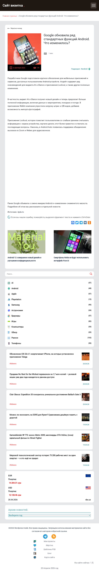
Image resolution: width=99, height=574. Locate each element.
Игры (13, 321)
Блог (50, 553)
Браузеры (15, 316)
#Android (86, 69)
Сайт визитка (13, 5)
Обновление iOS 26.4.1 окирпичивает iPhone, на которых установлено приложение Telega (42, 355)
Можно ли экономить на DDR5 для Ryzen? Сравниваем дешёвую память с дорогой (43, 416)
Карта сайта (49, 557)
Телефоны (16, 343)
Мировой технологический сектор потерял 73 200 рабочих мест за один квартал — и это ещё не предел (43, 457)
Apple (13, 294)
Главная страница (10, 16)
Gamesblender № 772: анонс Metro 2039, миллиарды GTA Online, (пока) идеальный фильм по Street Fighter (41, 436)
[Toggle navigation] (93, 5)
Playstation (16, 299)
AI (12, 283)
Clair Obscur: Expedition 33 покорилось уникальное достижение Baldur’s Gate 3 (45, 394)
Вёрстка (49, 545)
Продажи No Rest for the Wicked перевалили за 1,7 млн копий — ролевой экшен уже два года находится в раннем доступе (43, 375)
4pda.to (21, 212)
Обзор (14, 332)
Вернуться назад (15, 28)
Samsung (15, 305)
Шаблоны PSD (50, 549)
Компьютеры (17, 327)
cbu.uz (88, 500)
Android (14, 288)
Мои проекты (49, 541)
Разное (14, 338)
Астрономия (17, 310)
